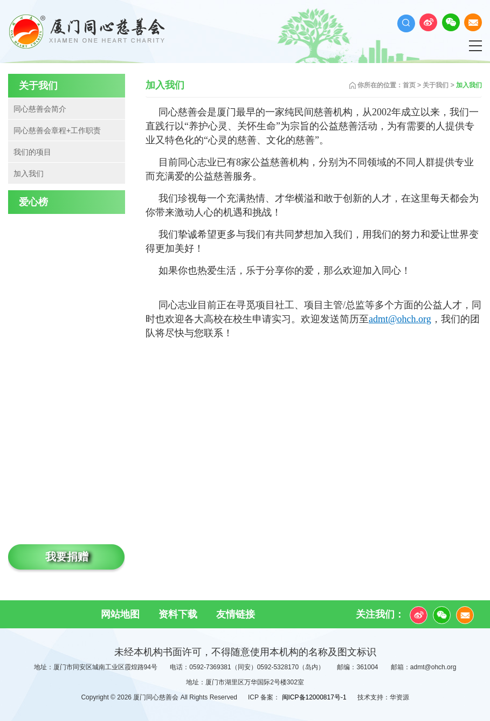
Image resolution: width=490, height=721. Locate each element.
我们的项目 (32, 152)
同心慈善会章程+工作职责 (57, 130)
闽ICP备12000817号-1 (314, 697)
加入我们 (28, 173)
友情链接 (235, 614)
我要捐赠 (66, 557)
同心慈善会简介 (39, 109)
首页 (409, 85)
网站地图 (120, 614)
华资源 (399, 697)
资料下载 (177, 614)
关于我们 (435, 85)
